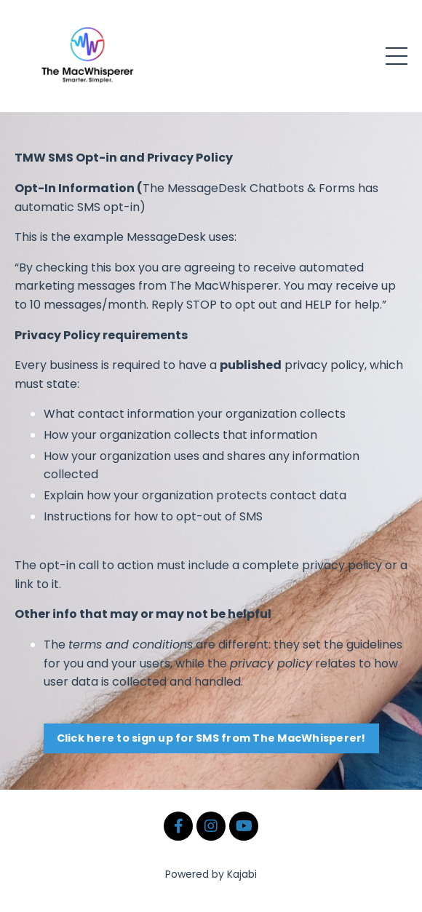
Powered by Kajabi (211, 874)
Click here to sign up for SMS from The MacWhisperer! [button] (211, 738)
